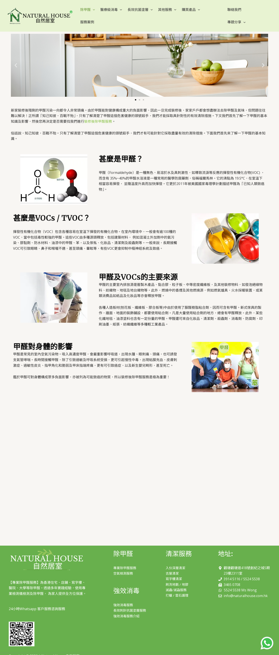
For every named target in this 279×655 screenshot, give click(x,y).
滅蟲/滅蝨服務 (177, 582)
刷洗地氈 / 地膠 (178, 576)
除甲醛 (87, 11)
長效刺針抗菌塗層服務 (130, 602)
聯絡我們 (229, 11)
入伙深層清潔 (176, 559)
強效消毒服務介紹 (127, 608)
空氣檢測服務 (123, 565)
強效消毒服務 (123, 597)
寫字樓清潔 (174, 570)
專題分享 (249, 11)
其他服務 (163, 11)
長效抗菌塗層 (137, 11)
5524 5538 (251, 570)
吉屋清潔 (173, 565)
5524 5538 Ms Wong (240, 582)
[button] (135, 91)
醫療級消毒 (110, 11)
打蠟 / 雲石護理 (178, 587)
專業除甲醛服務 (125, 559)
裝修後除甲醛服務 (98, 113)
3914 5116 (232, 570)
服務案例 (206, 11)
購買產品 (186, 11)
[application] (92, 11)
